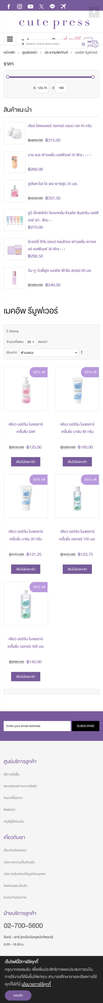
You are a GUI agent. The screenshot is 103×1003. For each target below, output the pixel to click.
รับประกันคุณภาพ (15, 897)
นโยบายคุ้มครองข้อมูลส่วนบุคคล (25, 874)
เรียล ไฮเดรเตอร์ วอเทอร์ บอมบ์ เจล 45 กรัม (60, 125)
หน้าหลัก (10, 52)
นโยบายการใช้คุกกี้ (36, 984)
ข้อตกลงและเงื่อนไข (15, 886)
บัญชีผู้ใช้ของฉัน (14, 821)
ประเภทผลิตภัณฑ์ (57, 52)
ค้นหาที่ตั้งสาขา (13, 798)
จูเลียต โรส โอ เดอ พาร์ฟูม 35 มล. (53, 183)
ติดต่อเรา (9, 809)
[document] (51, 979)
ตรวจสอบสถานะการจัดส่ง (20, 786)
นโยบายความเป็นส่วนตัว (19, 862)
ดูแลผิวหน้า (30, 52)
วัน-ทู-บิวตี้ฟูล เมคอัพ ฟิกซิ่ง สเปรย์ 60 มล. (60, 270)
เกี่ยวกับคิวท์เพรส (15, 850)
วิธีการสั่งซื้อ (11, 774)
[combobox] (56, 44)
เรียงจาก (11, 352)
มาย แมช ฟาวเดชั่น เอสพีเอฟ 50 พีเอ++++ (59, 155)
